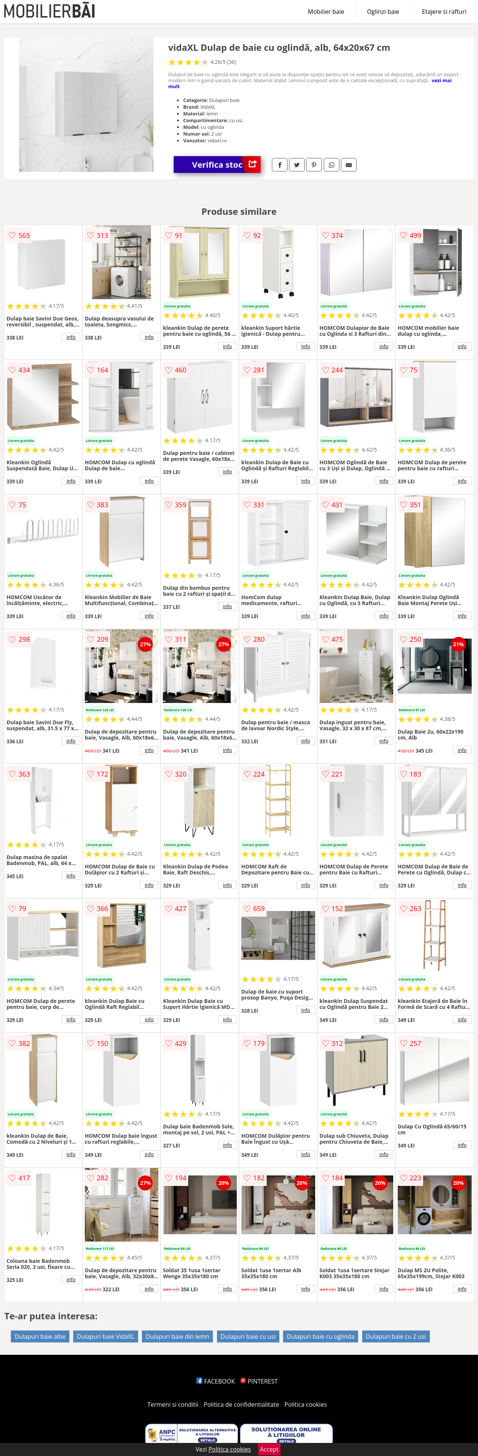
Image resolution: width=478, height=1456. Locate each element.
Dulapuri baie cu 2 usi (396, 1336)
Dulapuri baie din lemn (177, 1336)
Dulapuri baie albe (40, 1336)
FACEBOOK (215, 1381)
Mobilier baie (326, 11)
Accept (269, 1449)
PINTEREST (258, 1381)
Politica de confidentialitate (241, 1404)
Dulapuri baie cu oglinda (320, 1336)
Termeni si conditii (173, 1404)
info (70, 337)
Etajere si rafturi (444, 11)
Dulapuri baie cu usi (248, 1336)
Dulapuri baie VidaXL (105, 1336)
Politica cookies (306, 1404)
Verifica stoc (226, 164)
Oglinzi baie (383, 11)
